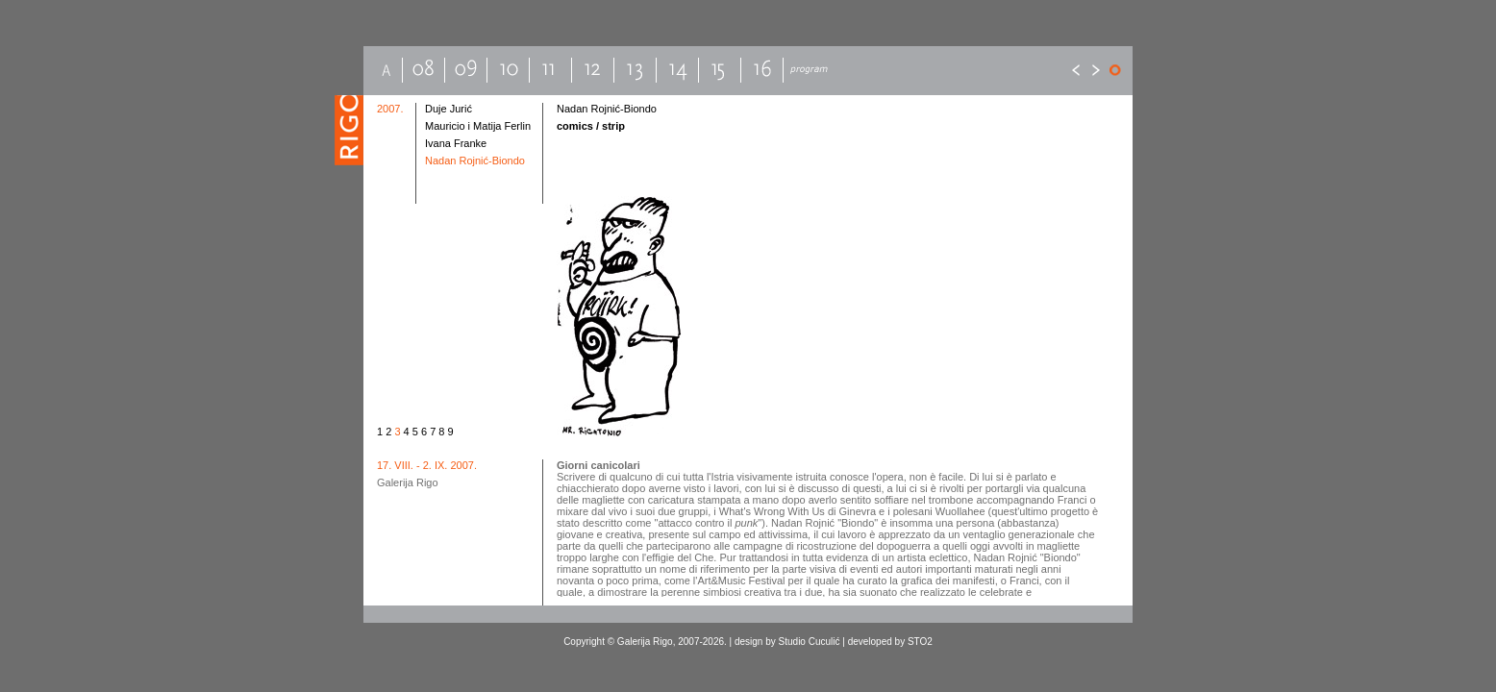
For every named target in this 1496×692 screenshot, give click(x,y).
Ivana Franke (455, 143)
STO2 (920, 641)
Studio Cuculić (809, 641)
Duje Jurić (448, 108)
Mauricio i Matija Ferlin (478, 126)
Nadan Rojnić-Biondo (475, 160)
